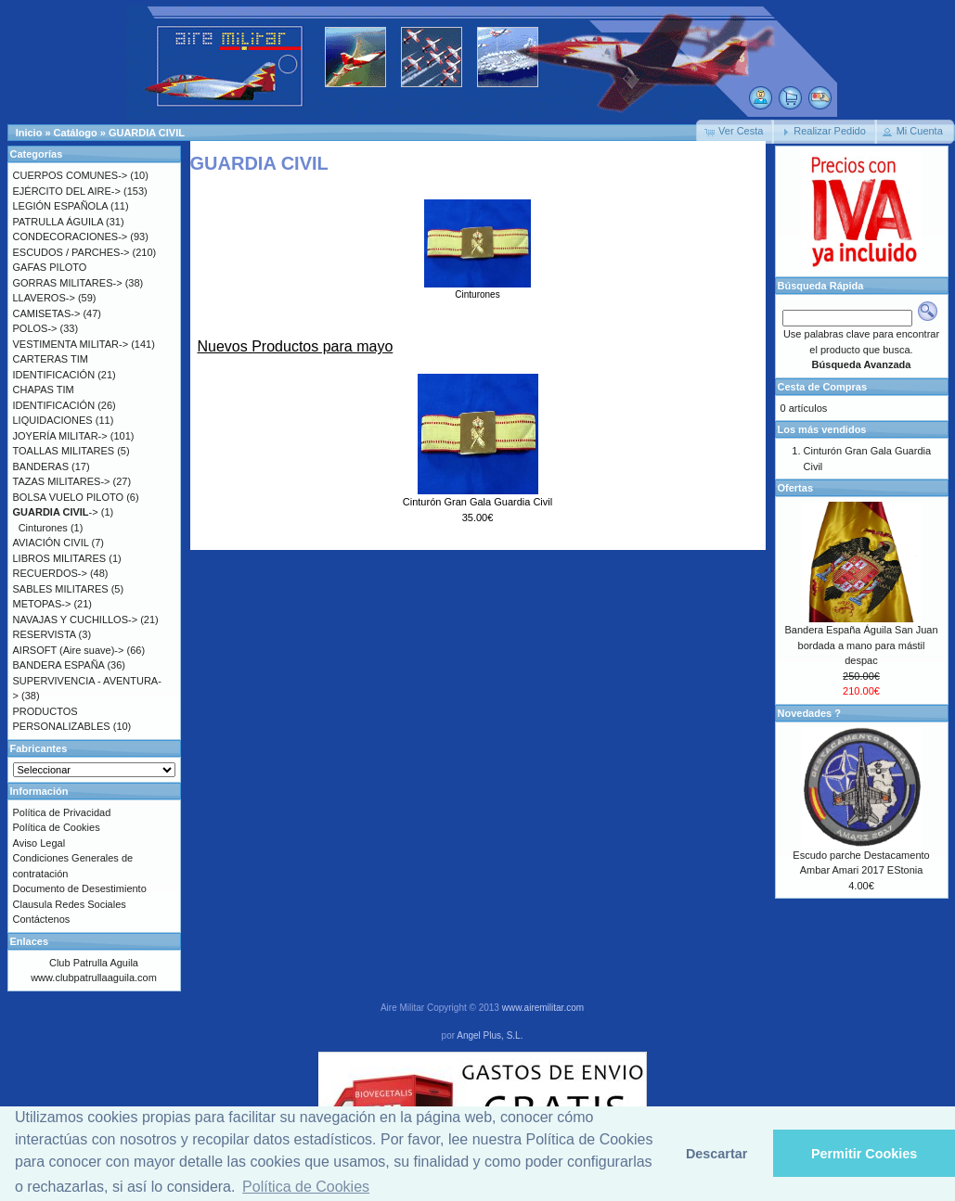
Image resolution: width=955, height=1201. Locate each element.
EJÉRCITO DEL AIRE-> (67, 191)
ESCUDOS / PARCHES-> (71, 252)
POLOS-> (35, 328)
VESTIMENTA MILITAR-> (71, 344)
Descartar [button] (716, 1153)
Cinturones (477, 289)
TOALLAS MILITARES (64, 450)
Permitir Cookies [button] (864, 1153)
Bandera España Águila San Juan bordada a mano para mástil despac (860, 645)
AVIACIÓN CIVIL (51, 542)
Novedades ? (809, 713)
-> (55, 511)
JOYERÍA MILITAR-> (60, 435)
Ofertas (796, 487)
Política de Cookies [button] (305, 1187)
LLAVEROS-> (44, 297)
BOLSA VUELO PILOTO (68, 497)
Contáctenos (42, 919)
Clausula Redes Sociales (69, 904)
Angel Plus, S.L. (490, 1035)
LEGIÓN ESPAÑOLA (61, 205)
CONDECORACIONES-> (70, 236)
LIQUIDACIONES (53, 420)
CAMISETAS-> (47, 313)
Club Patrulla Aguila (93, 962)
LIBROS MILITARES (60, 558)
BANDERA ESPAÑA (59, 665)
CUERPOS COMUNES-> (70, 175)
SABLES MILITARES (61, 588)
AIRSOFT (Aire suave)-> (68, 650)
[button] (735, 132)
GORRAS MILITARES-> (68, 282)
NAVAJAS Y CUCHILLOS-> (75, 619)
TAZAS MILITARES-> (61, 481)
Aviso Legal (39, 843)
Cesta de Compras (823, 386)
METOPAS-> (42, 603)
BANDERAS (41, 466)
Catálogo (75, 132)
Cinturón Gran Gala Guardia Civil (477, 501)
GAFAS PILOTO (50, 267)
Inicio (29, 132)
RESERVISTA (44, 634)
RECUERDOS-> (50, 573)
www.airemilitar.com (543, 1008)
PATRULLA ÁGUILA (58, 221)
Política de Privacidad (62, 812)
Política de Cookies (56, 827)
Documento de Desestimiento (80, 888)
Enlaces (29, 941)
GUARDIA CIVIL (147, 132)
